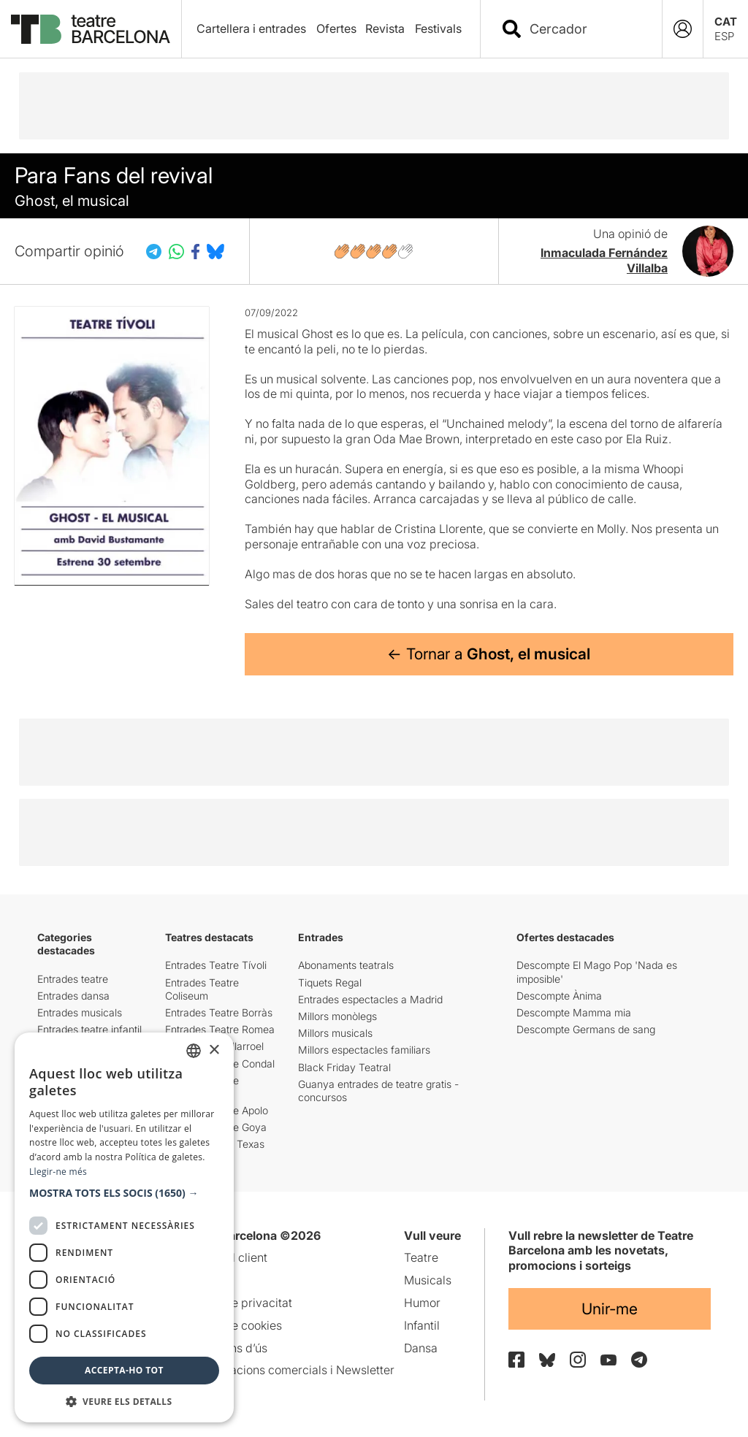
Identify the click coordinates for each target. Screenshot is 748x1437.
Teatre (421, 1257)
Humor (422, 1302)
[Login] (682, 29)
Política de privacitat (237, 1302)
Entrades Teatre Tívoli (216, 965)
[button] (124, 1193)
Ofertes (336, 28)
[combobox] (584, 29)
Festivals (438, 28)
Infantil (422, 1325)
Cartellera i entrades (251, 28)
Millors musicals (335, 1033)
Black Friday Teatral (344, 1067)
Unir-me (609, 1309)
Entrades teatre (72, 979)
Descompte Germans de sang (585, 1029)
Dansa (421, 1348)
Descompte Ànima (559, 995)
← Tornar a (488, 654)
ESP (724, 36)
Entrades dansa (73, 995)
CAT (725, 21)
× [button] (213, 1050)
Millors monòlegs (337, 1016)
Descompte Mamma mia (573, 1012)
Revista (385, 28)
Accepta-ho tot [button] (124, 1370)
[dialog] (124, 1227)
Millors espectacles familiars (364, 1049)
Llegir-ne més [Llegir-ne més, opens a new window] (58, 1171)
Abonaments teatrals (346, 965)
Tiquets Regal (330, 982)
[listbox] (193, 1050)
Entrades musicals (79, 1012)
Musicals (427, 1280)
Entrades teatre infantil (89, 1029)
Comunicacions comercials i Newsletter (288, 1370)
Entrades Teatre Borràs (218, 1012)
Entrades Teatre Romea (220, 1029)
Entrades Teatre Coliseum (202, 989)
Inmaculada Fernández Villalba (604, 260)
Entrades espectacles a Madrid (370, 999)
